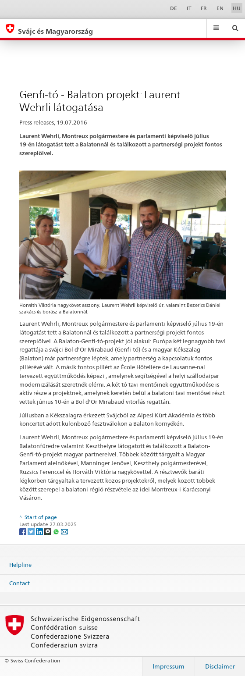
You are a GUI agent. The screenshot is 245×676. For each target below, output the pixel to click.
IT (189, 8)
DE (173, 8)
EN (220, 8)
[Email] (64, 531)
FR (204, 8)
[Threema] (48, 531)
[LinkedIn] (40, 531)
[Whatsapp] (57, 531)
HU (237, 8)
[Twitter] (32, 531)
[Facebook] (23, 531)
